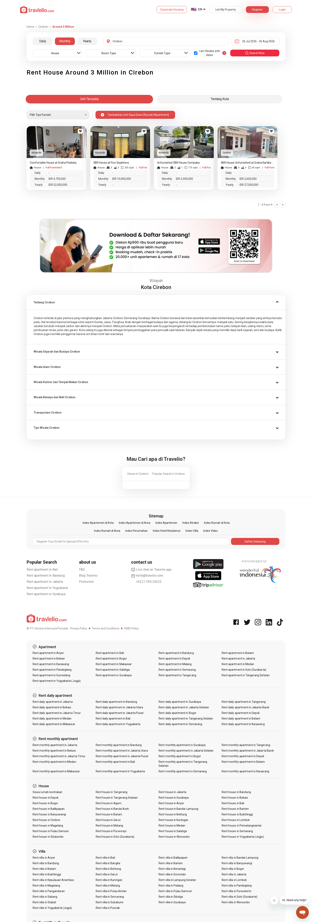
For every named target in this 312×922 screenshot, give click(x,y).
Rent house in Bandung (236, 792)
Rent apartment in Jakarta (45, 582)
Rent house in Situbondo (48, 836)
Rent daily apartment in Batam (241, 718)
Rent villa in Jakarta (234, 874)
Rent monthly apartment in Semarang (183, 771)
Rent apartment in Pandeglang (52, 669)
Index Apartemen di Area (134, 522)
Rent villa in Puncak (108, 907)
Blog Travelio (88, 575)
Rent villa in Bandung (46, 863)
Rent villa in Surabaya (172, 902)
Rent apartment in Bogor (111, 658)
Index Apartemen (166, 522)
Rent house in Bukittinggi (237, 814)
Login (282, 9)
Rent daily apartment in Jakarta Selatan (184, 707)
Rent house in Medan (172, 825)
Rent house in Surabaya (174, 797)
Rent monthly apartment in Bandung (119, 745)
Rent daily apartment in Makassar (54, 724)
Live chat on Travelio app (151, 570)
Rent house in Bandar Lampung (178, 808)
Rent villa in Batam (44, 868)
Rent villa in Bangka (108, 863)
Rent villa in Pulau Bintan (111, 891)
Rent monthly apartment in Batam (243, 761)
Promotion (86, 582)
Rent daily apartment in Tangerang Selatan (186, 718)
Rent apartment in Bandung (46, 575)
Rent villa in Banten (171, 863)
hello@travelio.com (147, 576)
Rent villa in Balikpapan (173, 857)
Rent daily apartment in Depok (241, 713)
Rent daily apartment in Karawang (243, 724)
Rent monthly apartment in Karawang (245, 771)
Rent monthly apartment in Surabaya (182, 745)
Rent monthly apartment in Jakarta (55, 745)
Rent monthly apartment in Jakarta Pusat (122, 756)
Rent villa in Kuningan (109, 880)
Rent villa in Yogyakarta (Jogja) (52, 907)
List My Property (225, 9)
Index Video (210, 530)
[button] (156, 302)
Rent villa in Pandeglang (237, 885)
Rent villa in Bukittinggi (47, 874)
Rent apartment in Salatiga (113, 669)
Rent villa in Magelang (46, 885)
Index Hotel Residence (166, 530)
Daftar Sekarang (255, 541)
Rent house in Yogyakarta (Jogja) (243, 836)
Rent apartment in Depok (174, 658)
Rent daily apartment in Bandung (116, 701)
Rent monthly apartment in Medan (54, 761)
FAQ (82, 569)
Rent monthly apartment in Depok (243, 756)
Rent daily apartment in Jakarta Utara (119, 707)
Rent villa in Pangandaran (49, 891)
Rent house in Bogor (45, 803)
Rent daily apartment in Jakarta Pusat (120, 713)
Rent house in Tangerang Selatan (117, 797)
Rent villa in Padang (171, 885)
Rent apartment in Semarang (177, 669)
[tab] (156, 302)
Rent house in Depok (45, 797)
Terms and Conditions (105, 628)
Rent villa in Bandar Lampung (240, 857)
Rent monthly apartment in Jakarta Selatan (186, 750)
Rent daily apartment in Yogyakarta (118, 724)
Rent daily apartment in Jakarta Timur (57, 713)
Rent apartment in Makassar (114, 664)
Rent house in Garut (108, 820)
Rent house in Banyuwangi (49, 814)
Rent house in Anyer (171, 803)
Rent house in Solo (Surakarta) (115, 836)
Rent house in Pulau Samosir (51, 831)
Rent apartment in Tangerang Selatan (246, 675)
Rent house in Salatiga (173, 831)
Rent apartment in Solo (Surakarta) (244, 669)
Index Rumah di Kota (217, 522)
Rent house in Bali (233, 803)
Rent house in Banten (235, 808)
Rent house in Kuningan (173, 820)
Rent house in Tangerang (111, 792)
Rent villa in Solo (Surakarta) (239, 896)
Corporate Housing (171, 9)
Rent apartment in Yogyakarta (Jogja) (57, 680)
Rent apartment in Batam (238, 653)
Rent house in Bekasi (235, 797)
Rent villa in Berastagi (172, 868)
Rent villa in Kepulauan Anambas (53, 880)
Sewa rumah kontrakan (47, 792)
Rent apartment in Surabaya (46, 594)
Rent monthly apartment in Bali (115, 761)
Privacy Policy (78, 628)
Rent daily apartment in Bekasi (52, 707)
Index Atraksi (190, 522)
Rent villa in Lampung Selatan (177, 880)
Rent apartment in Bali (42, 569)
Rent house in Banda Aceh (112, 808)
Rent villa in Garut (107, 874)
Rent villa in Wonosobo (236, 902)
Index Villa (192, 530)
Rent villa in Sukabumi (109, 902)
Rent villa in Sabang (45, 896)
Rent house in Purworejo (111, 831)
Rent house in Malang (109, 825)
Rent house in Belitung (173, 814)
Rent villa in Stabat (44, 902)
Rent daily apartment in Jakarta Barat (245, 707)
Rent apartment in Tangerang (177, 675)
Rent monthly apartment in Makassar (56, 771)
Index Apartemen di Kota (98, 522)
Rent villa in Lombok (234, 880)
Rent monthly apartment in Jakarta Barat (248, 750)
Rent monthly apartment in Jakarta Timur (59, 756)
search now (255, 53)
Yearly (87, 41)
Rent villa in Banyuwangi (237, 863)
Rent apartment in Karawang (51, 664)
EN (200, 9)
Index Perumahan (136, 530)
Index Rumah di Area (107, 530)
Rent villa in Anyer (44, 857)
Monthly (64, 41)
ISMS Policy (131, 628)
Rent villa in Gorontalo (172, 874)
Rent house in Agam (108, 803)
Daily (42, 41)
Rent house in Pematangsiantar (242, 825)
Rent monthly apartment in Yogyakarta (120, 771)
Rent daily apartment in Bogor (177, 713)
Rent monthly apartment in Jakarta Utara (122, 750)
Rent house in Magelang (48, 825)
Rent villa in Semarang (110, 896)
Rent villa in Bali (105, 857)
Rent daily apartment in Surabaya (180, 701)
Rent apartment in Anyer (48, 653)
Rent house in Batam (109, 814)
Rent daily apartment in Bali (113, 718)
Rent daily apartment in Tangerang (244, 701)
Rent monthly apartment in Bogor (180, 756)
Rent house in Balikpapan (48, 808)
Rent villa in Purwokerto (236, 891)
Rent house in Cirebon (46, 820)
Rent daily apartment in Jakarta (53, 701)
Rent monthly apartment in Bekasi (54, 750)
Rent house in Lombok (236, 820)
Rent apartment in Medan (238, 664)
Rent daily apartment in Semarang (180, 724)
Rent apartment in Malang (175, 664)
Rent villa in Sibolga (171, 896)
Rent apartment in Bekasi (49, 658)
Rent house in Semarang (237, 831)
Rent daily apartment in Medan (52, 718)
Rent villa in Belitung (108, 868)
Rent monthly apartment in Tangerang (246, 745)
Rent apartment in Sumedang (51, 675)
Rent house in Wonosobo (174, 836)
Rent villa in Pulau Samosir (175, 891)
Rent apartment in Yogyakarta (47, 588)
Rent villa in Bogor (233, 868)
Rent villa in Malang (108, 885)
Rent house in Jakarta (172, 792)
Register (257, 9)
